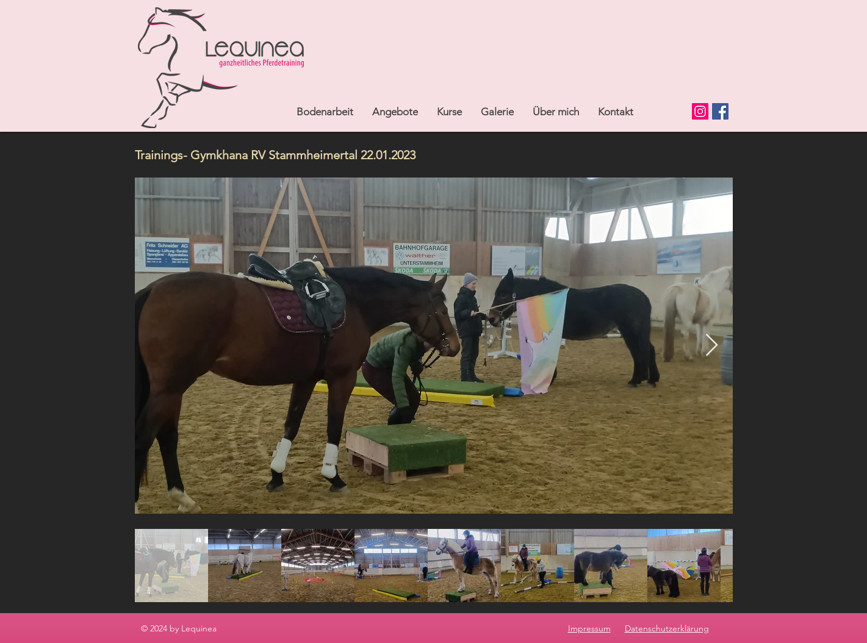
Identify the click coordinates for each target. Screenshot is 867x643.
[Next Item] (712, 345)
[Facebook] (720, 111)
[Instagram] (700, 111)
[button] (394, 111)
